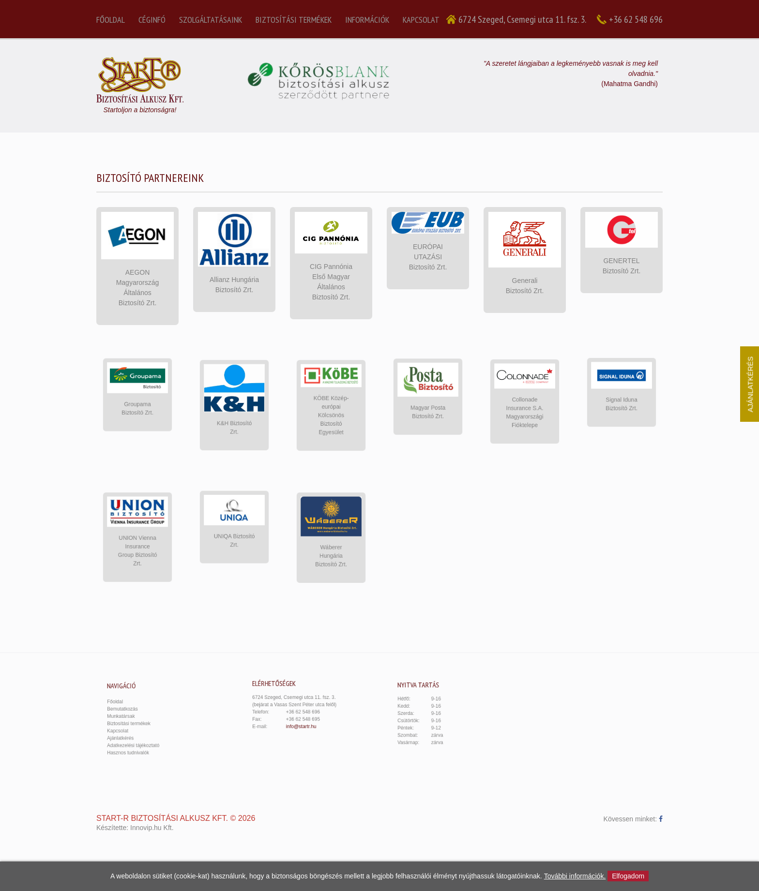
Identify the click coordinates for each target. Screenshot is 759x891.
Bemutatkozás (132, 711)
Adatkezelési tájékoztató (140, 738)
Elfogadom (628, 876)
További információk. (575, 876)
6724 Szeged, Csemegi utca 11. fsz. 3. (522, 19)
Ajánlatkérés (131, 732)
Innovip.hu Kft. (152, 828)
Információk (367, 19)
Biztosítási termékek (294, 19)
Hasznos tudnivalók (136, 743)
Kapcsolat (421, 19)
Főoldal (110, 19)
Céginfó (152, 19)
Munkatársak (131, 716)
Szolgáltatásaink (210, 19)
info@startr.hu (302, 720)
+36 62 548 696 (636, 19)
